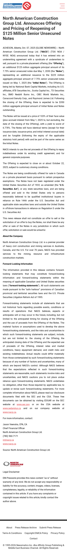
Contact (33, 538)
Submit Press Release (50, 527)
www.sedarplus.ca (12, 408)
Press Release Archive (26, 527)
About (9, 527)
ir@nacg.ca (8, 440)
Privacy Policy (58, 533)
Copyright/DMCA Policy (36, 533)
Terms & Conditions (12, 533)
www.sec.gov (23, 404)
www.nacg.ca (9, 412)
